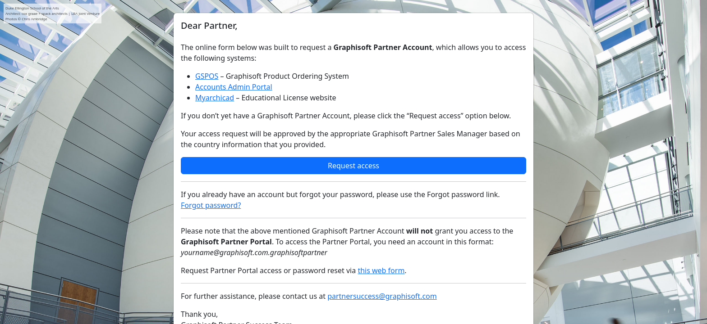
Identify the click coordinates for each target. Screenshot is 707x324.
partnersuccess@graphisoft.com (382, 296)
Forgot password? (211, 205)
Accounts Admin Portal (233, 87)
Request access (353, 166)
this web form (381, 270)
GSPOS (206, 76)
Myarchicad (214, 98)
